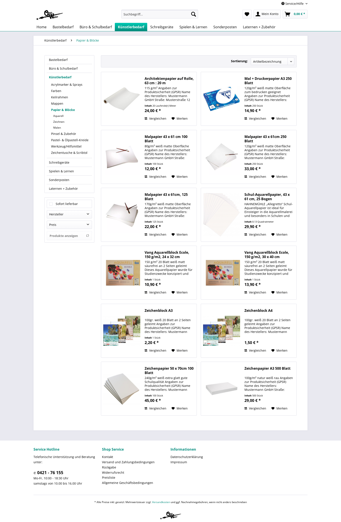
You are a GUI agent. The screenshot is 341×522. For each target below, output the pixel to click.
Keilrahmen (59, 97)
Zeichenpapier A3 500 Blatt (267, 368)
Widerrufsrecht (113, 472)
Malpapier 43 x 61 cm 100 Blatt (166, 138)
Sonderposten (59, 180)
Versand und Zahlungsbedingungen (128, 462)
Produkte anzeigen (69, 236)
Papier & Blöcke (63, 110)
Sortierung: (239, 61)
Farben (56, 91)
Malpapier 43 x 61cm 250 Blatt (265, 138)
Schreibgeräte (59, 162)
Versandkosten (161, 502)
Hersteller (56, 214)
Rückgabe (109, 467)
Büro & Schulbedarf (63, 68)
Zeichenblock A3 (159, 310)
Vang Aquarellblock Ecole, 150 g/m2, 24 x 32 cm (167, 254)
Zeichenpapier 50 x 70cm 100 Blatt (169, 370)
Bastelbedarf (58, 60)
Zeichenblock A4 (258, 310)
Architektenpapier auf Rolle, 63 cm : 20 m (169, 80)
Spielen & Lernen (61, 171)
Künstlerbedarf (60, 77)
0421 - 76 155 (49, 472)
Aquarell (58, 116)
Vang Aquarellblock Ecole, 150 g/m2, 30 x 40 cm (266, 254)
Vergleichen (155, 118)
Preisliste (108, 477)
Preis (52, 225)
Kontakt (107, 457)
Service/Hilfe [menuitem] (292, 4)
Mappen (57, 103)
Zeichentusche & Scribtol (69, 153)
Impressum (178, 462)
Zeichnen (58, 122)
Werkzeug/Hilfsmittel (66, 146)
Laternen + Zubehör (63, 188)
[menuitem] (159, 14)
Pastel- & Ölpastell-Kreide (70, 140)
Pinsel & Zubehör (63, 134)
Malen (57, 127)
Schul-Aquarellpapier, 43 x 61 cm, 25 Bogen (267, 196)
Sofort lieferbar (67, 204)
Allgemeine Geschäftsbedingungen (127, 483)
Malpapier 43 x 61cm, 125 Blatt (166, 196)
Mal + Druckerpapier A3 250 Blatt (268, 80)
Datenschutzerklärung (186, 457)
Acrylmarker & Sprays (66, 84)
